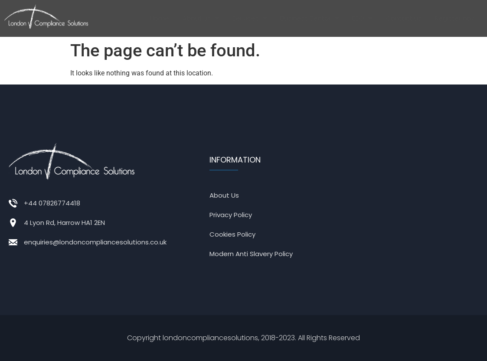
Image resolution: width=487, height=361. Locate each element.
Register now (455, 18)
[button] (201, 18)
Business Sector (309, 18)
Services (249, 18)
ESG (362, 18)
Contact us (404, 18)
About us (200, 18)
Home (159, 18)
